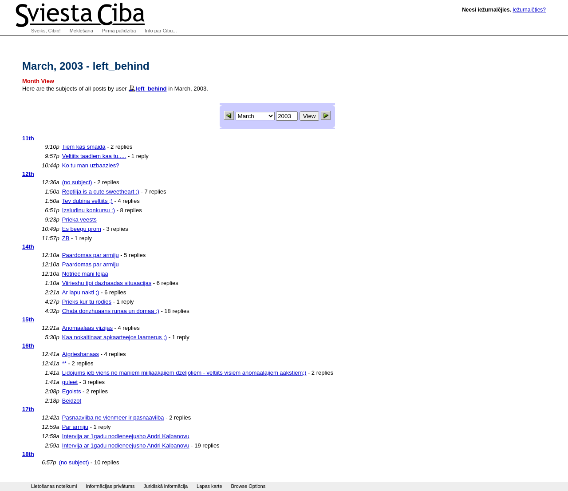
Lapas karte (209, 486)
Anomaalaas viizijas (87, 328)
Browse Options (248, 486)
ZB (66, 238)
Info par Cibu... (161, 30)
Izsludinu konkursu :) (88, 210)
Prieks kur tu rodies (86, 301)
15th (28, 319)
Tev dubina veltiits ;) (87, 201)
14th (28, 246)
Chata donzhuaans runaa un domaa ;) (110, 311)
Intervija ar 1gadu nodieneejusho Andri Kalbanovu (125, 436)
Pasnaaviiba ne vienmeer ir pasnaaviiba (113, 417)
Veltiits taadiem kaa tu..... (94, 156)
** (64, 363)
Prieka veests (79, 219)
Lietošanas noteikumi (54, 486)
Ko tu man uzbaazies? (90, 165)
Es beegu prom (81, 229)
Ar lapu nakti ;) (80, 292)
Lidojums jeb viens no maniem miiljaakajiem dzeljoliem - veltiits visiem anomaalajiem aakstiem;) (184, 372)
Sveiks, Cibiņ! (46, 30)
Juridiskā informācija (165, 486)
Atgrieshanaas (80, 354)
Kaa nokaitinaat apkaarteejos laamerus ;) (114, 337)
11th (28, 138)
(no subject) (77, 182)
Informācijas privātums (110, 486)
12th (28, 173)
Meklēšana (81, 30)
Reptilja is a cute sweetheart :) (100, 191)
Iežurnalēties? (529, 10)
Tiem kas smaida (84, 146)
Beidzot (71, 400)
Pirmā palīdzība (119, 30)
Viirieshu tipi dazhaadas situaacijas (106, 283)
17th (28, 409)
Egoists (71, 391)
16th (28, 345)
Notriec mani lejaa (85, 273)
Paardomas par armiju (90, 255)
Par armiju (75, 427)
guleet (70, 382)
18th (28, 454)
